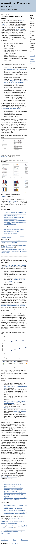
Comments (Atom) (13, 543)
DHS (6, 249)
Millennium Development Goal (9, 477)
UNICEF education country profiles (14, 229)
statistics (14, 251)
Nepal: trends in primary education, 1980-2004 (14, 261)
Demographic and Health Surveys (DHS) (15, 512)
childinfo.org (4, 24)
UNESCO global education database (14, 510)
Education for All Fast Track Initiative (14, 508)
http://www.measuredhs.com (12, 408)
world (7, 252)
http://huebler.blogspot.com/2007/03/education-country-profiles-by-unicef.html (14, 241)
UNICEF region (11, 201)
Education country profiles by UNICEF (12, 17)
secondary (8, 251)
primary (3, 251)
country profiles (19, 29)
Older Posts (24, 540)
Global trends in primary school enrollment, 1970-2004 (13, 490)
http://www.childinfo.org (19, 411)
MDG (15, 249)
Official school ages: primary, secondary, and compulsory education (15, 498)
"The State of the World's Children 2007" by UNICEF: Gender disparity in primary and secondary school (15, 214)
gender (19, 530)
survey (19, 251)
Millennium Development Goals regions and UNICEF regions (15, 223)
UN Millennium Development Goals (10, 108)
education (11, 249)
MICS (19, 249)
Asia (6, 530)
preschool (24, 249)
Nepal (6, 531)
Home (14, 540)
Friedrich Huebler (11, 245)
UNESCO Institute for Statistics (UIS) (16, 69)
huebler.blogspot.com (32, 61)
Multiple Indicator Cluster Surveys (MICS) (15, 513)
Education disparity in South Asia (13, 488)
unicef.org (21, 21)
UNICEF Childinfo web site (11, 231)
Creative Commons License (17, 518)
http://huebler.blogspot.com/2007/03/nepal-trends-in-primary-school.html (12, 522)
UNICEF (3, 252)
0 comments (9, 247)
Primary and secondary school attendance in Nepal (12, 485)
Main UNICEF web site (10, 233)
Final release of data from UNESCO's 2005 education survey (14, 218)
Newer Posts (4, 540)
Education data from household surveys (15, 220)
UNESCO (24, 251)
